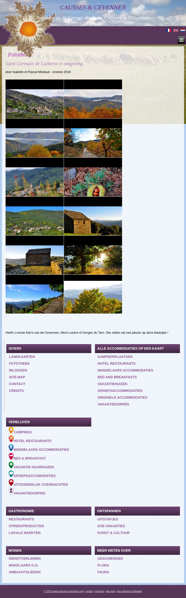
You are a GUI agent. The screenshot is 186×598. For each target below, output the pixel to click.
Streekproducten (26, 526)
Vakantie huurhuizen (31, 465)
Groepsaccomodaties (32, 474)
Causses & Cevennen (93, 7)
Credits (16, 391)
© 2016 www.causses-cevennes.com (64, 591)
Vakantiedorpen (113, 404)
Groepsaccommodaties (120, 391)
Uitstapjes (107, 519)
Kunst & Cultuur (113, 533)
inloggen (18, 370)
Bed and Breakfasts (117, 377)
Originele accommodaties (122, 397)
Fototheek (19, 363)
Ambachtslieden (24, 572)
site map (110, 591)
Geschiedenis (110, 558)
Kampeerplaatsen (115, 357)
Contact (17, 384)
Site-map (17, 377)
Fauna (103, 572)
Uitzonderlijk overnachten (38, 482)
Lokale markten (24, 533)
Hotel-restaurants (117, 363)
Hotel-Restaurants (30, 439)
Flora (103, 565)
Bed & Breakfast (27, 456)
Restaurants (21, 519)
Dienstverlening (25, 558)
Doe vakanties (111, 526)
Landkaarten (22, 357)
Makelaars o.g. (24, 565)
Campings (20, 430)
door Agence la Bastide (129, 591)
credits (89, 591)
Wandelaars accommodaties (125, 370)
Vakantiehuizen (112, 384)
